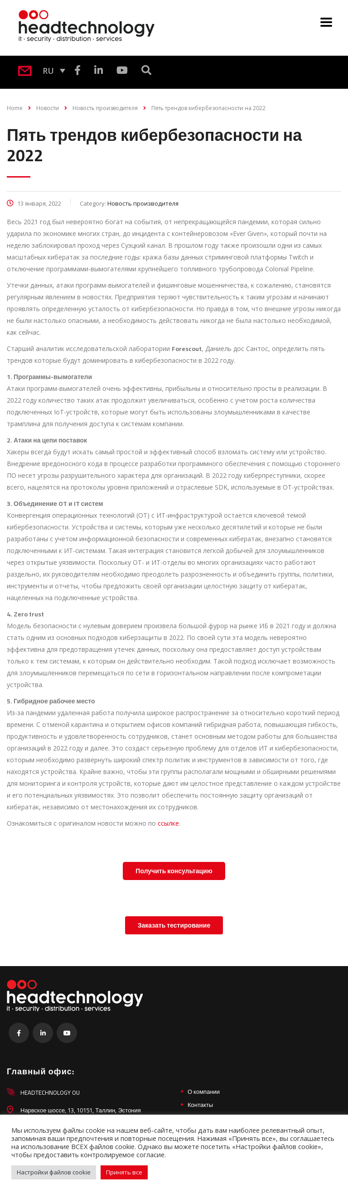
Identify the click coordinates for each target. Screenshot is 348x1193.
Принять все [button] (124, 1172)
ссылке (168, 823)
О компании (204, 1091)
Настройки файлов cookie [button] (54, 1172)
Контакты (200, 1104)
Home (15, 108)
